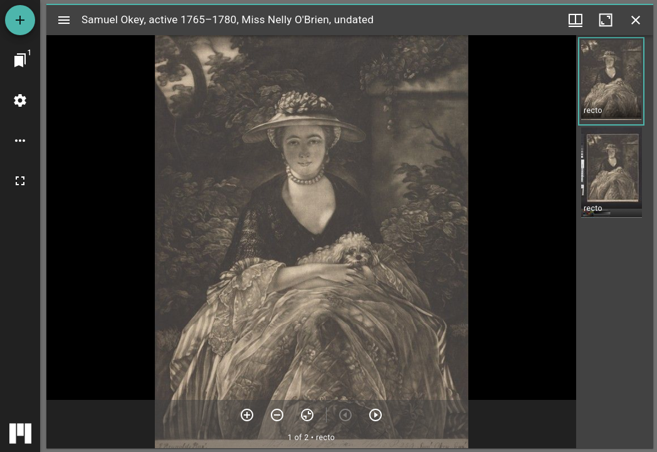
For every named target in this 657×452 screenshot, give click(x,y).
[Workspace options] (20, 141)
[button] (611, 81)
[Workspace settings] (20, 100)
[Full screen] (20, 181)
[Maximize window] (606, 20)
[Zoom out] (277, 415)
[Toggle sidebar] (64, 20)
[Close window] (636, 20)
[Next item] (375, 415)
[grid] (614, 241)
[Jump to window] (20, 60)
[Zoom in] (247, 415)
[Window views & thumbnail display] (575, 20)
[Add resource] (20, 20)
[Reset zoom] (307, 415)
